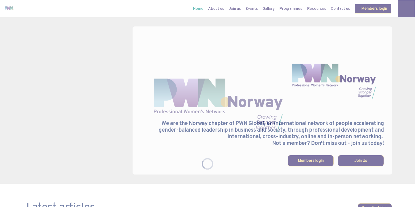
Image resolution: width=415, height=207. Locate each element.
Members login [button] (311, 160)
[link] (216, 8)
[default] (198, 8)
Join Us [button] (360, 160)
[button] (373, 9)
